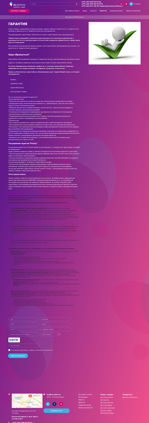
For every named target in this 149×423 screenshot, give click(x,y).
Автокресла (104, 400)
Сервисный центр (116, 10)
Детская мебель (106, 405)
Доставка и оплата (72, 10)
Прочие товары (106, 411)
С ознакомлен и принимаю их (32, 350)
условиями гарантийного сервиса (23, 350)
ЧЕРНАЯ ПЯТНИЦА (107, 413)
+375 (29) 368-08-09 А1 (90, 2)
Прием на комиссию (133, 10)
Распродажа (83, 397)
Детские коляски (106, 397)
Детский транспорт (107, 408)
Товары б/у (127, 394)
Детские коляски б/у (130, 397)
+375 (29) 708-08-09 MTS (91, 4)
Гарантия (81, 402)
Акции (84, 10)
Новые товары (106, 394)
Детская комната (106, 403)
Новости (93, 10)
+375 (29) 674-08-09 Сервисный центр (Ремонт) (101, 6)
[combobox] (23, 329)
